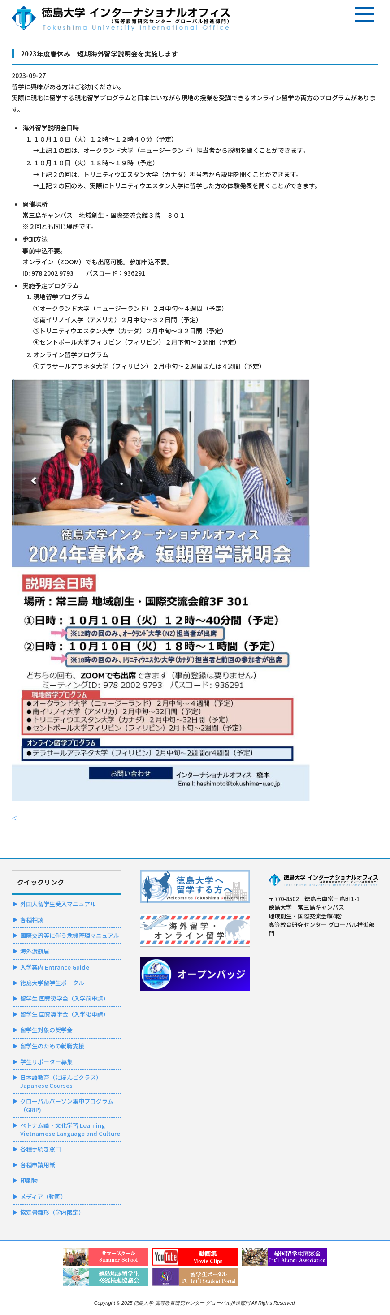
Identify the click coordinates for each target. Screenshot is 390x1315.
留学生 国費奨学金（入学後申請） (64, 1014)
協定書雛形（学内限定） (52, 1212)
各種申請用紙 (37, 1164)
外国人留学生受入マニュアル (58, 904)
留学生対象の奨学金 (46, 1030)
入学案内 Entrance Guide (54, 967)
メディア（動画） (43, 1196)
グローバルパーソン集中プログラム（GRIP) (66, 1105)
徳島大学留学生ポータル (52, 983)
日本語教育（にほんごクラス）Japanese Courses (61, 1081)
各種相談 (31, 919)
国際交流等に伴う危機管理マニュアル (69, 935)
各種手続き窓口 (40, 1149)
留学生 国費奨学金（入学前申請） (64, 998)
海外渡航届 (34, 951)
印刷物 (29, 1180)
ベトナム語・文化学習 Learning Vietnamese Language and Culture (70, 1129)
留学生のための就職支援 (52, 1046)
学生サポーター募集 (46, 1061)
